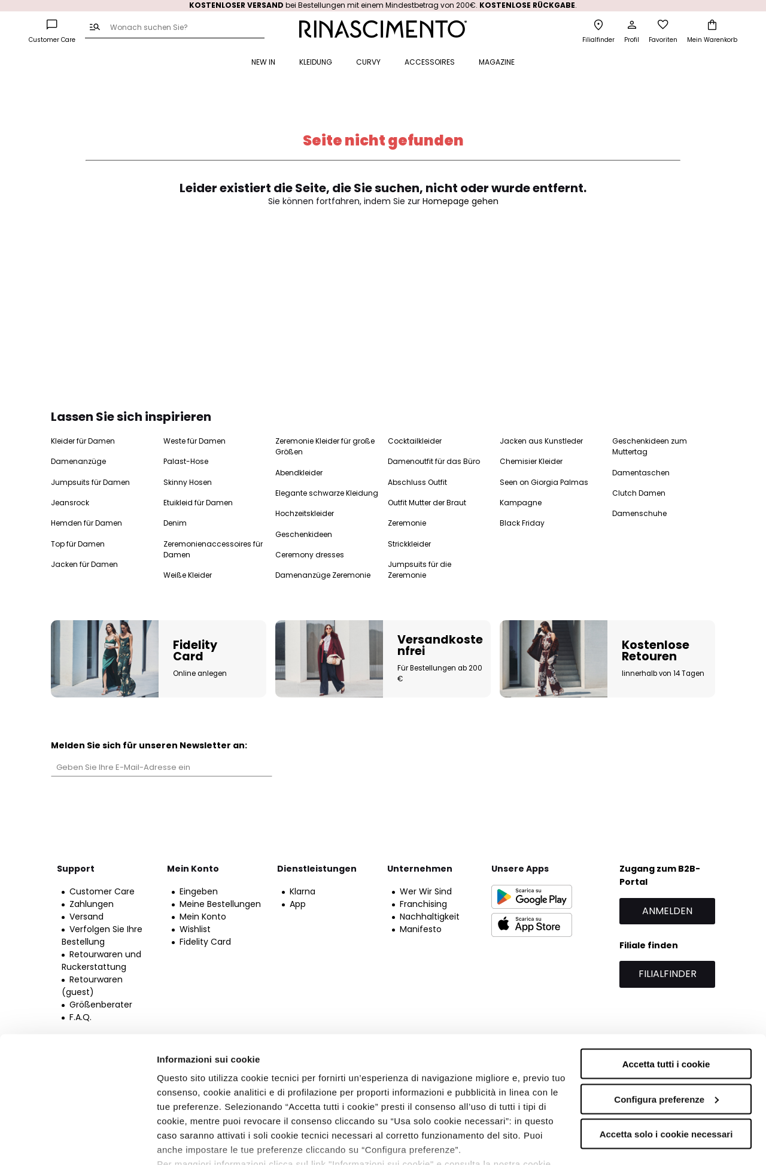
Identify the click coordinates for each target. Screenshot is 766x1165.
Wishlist (195, 929)
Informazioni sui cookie (207, 1141)
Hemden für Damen (86, 523)
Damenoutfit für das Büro (434, 461)
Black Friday (522, 523)
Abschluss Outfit (417, 482)
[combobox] (175, 28)
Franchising (423, 904)
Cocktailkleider (415, 441)
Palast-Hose (185, 461)
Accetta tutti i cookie (666, 995)
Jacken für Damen (84, 564)
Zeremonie (407, 523)
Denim (175, 523)
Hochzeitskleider (304, 513)
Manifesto (421, 929)
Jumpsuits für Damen (90, 482)
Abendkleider (299, 473)
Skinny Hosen (187, 482)
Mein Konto (203, 917)
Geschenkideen (303, 534)
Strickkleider (409, 544)
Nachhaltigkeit (430, 917)
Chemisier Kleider (531, 461)
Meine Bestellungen (220, 904)
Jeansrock (70, 502)
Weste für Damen (194, 441)
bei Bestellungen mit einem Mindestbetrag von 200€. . (383, 5)
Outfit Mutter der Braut (427, 502)
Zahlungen (91, 904)
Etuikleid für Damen (198, 502)
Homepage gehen (460, 201)
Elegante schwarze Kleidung (326, 493)
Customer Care (102, 891)
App (298, 904)
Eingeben (199, 891)
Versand (86, 917)
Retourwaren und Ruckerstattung (101, 960)
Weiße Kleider (187, 575)
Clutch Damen (638, 493)
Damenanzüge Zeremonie (322, 575)
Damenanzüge (78, 461)
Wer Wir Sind (426, 891)
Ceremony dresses (309, 555)
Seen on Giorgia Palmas (544, 482)
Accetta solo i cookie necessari (666, 1065)
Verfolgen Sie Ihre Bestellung (102, 935)
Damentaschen (641, 473)
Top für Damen (78, 544)
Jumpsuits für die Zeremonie (419, 569)
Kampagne (521, 502)
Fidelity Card (205, 942)
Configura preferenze (666, 1031)
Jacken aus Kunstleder (541, 441)
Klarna (302, 891)
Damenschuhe (639, 513)
